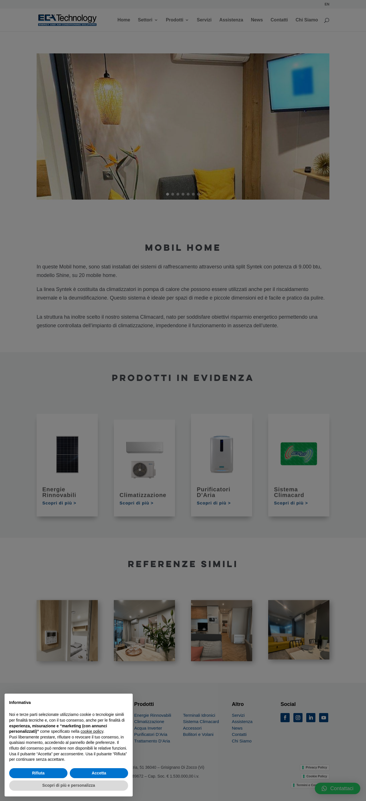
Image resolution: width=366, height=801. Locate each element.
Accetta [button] (99, 773)
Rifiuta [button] (38, 773)
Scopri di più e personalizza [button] (68, 785)
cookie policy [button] (92, 731)
